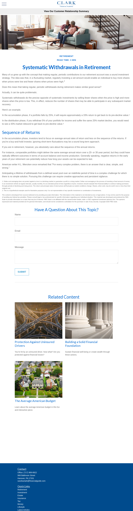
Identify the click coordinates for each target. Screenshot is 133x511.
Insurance (22, 498)
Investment (22, 492)
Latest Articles (24, 510)
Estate (20, 495)
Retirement (22, 490)
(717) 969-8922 (30, 472)
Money (20, 504)
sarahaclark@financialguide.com (32, 481)
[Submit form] (22, 271)
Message (19, 247)
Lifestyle (21, 507)
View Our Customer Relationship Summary (66, 11)
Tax (19, 501)
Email (17, 231)
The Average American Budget (35, 401)
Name (18, 214)
